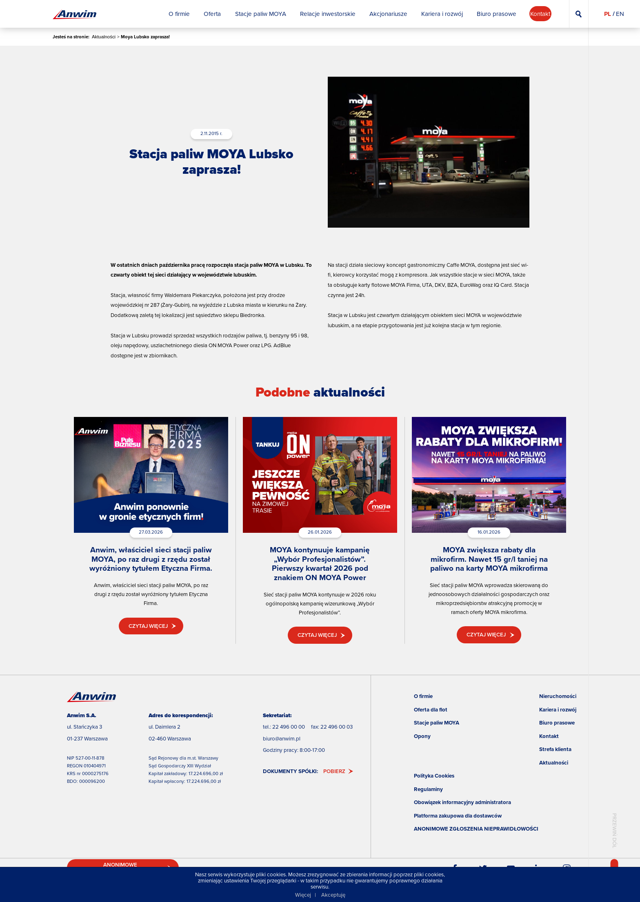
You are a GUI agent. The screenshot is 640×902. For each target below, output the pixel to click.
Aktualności (104, 36)
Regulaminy (428, 789)
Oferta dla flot (430, 710)
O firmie (423, 696)
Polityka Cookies (434, 776)
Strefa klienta (555, 749)
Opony (422, 736)
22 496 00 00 (288, 727)
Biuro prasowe (557, 723)
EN (620, 13)
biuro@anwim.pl (281, 738)
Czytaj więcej (148, 626)
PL (607, 13)
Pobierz (334, 771)
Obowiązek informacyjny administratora (462, 802)
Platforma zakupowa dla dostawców (458, 816)
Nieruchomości (557, 696)
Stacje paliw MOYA (436, 723)
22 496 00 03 (336, 727)
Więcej (303, 895)
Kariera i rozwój (557, 710)
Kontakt (549, 736)
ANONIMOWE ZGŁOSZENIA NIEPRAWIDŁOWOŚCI (476, 829)
